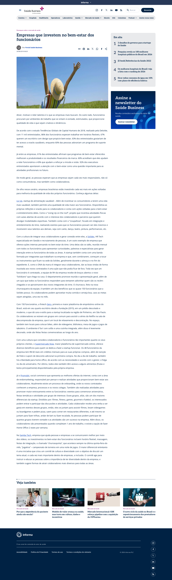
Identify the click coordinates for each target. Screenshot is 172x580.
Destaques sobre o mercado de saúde (28, 30)
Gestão (78, 18)
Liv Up (19, 201)
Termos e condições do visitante (78, 552)
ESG (113, 18)
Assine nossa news (146, 18)
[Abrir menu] (20, 10)
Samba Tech (25, 435)
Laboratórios (68, 18)
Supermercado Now (44, 344)
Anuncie (147, 10)
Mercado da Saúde (92, 18)
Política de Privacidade (39, 552)
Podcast (132, 18)
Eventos (21, 18)
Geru (49, 304)
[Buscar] (128, 10)
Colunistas (122, 18)
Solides (91, 236)
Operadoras (55, 18)
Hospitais (32, 18)
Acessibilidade (22, 552)
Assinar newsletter (126, 122)
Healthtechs (43, 18)
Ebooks (107, 18)
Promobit (25, 375)
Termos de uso (57, 552)
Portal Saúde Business (33, 47)
